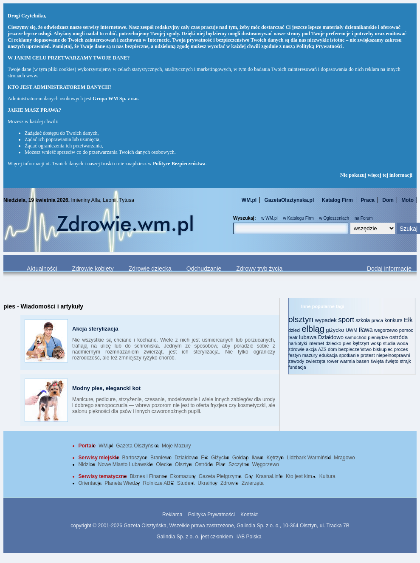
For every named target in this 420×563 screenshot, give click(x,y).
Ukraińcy (207, 483)
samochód (355, 337)
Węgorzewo (265, 464)
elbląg (313, 329)
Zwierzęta (253, 483)
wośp (376, 343)
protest (368, 355)
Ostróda (204, 464)
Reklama (172, 515)
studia (389, 343)
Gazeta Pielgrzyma (220, 476)
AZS (322, 349)
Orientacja (90, 483)
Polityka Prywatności (211, 515)
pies (347, 343)
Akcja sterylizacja (95, 328)
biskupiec (382, 349)
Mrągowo (344, 458)
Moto (407, 200)
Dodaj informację (389, 268)
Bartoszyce (134, 458)
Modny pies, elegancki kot (106, 388)
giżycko (335, 330)
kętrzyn (361, 343)
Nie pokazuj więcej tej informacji (376, 175)
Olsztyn (183, 464)
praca (377, 320)
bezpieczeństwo (355, 349)
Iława (366, 329)
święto (391, 361)
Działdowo (331, 337)
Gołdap (240, 458)
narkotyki (297, 343)
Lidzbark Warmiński (309, 458)
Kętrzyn (275, 458)
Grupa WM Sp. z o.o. (116, 99)
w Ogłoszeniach (334, 218)
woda (402, 343)
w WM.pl (269, 218)
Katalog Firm (337, 200)
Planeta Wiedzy (122, 483)
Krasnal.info (269, 476)
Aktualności (42, 268)
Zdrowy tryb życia (259, 268)
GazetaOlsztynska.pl (289, 200)
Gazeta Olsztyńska (137, 446)
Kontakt (249, 515)
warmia (347, 361)
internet (316, 343)
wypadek (325, 320)
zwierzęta (315, 361)
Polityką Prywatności (319, 46)
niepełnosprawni (393, 355)
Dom (388, 200)
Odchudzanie (204, 268)
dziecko (333, 343)
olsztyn (300, 319)
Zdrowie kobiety (93, 268)
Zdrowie (229, 483)
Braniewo (161, 458)
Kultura (327, 476)
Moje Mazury (176, 446)
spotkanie (349, 355)
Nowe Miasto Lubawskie (125, 464)
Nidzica (87, 464)
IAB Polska (249, 537)
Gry (249, 476)
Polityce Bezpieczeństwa (179, 164)
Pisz (221, 464)
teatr (293, 337)
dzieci (294, 330)
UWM (352, 330)
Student (185, 483)
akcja (311, 349)
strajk (405, 361)
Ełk (408, 319)
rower (332, 361)
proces (401, 349)
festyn (294, 355)
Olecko (164, 464)
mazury (310, 355)
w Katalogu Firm (298, 218)
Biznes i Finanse (148, 476)
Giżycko (220, 458)
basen (362, 361)
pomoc (406, 330)
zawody (296, 361)
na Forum (364, 218)
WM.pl (249, 200)
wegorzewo (386, 330)
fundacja (297, 367)
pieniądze (378, 337)
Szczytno (238, 464)
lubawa (307, 337)
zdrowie (296, 349)
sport (346, 320)
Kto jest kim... (301, 476)
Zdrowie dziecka (150, 268)
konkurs (394, 320)
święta (376, 361)
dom (332, 349)
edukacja (328, 355)
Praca (368, 200)
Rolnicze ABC (158, 483)
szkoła (362, 320)
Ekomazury (183, 476)
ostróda (398, 337)
